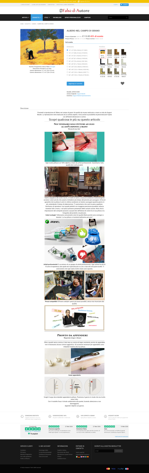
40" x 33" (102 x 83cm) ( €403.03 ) (78, 66)
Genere (34, 24)
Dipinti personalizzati (73, 17)
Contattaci (51, 4)
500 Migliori (57, 17)
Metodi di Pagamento (26, 454)
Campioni (87, 17)
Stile (47, 17)
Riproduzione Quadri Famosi (64, 454)
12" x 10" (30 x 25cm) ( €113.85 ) (78, 50)
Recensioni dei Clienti (63, 452)
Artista (25, 17)
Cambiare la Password (45, 454)
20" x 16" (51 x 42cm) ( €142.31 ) (78, 55)
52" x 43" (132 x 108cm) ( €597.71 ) (79, 72)
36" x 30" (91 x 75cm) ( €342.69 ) (78, 64)
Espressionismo (86, 95)
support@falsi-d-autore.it (82, 454)
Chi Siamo (23, 452)
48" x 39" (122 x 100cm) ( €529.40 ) (79, 69)
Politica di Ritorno (25, 458)
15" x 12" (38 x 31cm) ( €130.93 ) (78, 53)
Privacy (59, 456)
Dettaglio (52, 66)
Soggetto (36, 17)
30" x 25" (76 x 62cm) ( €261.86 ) (78, 61)
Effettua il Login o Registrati (65, 4)
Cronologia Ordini (43, 450)
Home (22, 24)
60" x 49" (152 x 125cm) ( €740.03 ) (79, 75)
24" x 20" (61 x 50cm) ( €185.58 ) (78, 58)
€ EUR (116, 4)
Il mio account (25, 4)
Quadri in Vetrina (61, 450)
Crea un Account (43, 456)
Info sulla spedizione (25, 456)
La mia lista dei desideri (39, 4)
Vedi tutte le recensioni (121, 436)
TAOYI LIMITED (80, 452)
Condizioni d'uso (61, 458)
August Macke (81, 93)
